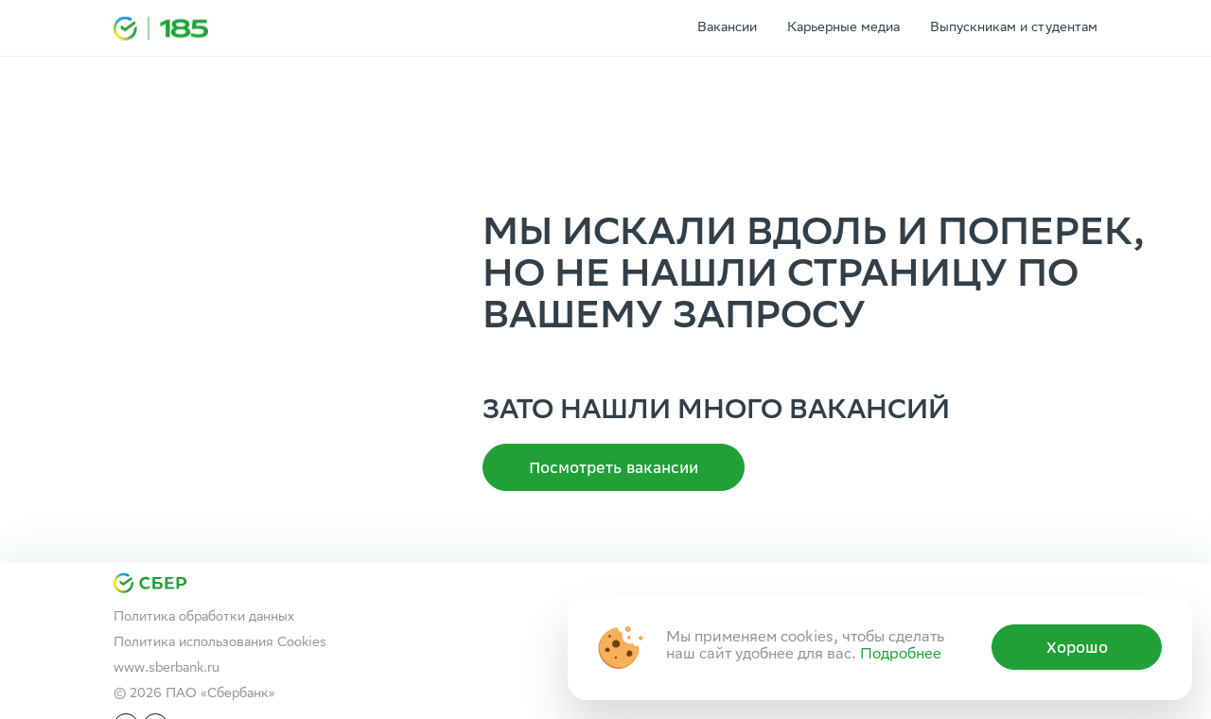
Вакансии (727, 28)
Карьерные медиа (843, 28)
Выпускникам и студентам (1013, 28)
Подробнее (900, 655)
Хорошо (1077, 647)
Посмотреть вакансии (613, 467)
